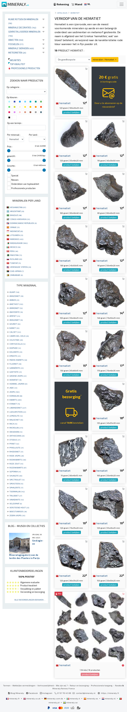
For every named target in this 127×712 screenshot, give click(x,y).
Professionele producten (24, 68)
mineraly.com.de (54, 698)
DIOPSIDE (15, 348)
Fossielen (15, 44)
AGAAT (14, 292)
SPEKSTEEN (16, 483)
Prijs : (9, 146)
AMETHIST (16, 304)
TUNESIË (15, 263)
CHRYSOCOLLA (17, 344)
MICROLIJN (16, 427)
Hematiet (75, 13)
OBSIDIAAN (15, 432)
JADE (13, 388)
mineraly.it (74, 698)
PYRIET (14, 443)
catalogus (62, 13)
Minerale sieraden (21, 48)
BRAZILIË (16, 215)
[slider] (8, 150)
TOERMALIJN (17, 491)
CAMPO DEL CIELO (19, 336)
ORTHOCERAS (16, 436)
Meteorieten (17, 52)
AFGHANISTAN (18, 207)
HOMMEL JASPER (18, 384)
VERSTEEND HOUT (19, 507)
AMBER (14, 300)
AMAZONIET (16, 296)
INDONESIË (16, 231)
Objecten (15, 39)
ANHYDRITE (16, 312)
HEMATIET (15, 380)
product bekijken (72, 112)
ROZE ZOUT (16, 463)
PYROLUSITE (16, 447)
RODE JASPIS (16, 455)
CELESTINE (16, 340)
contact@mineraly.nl (85, 693)
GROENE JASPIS (17, 376)
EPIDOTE (15, 356)
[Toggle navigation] (121, 4)
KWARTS (15, 400)
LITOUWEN (16, 235)
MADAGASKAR (19, 243)
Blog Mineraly (16, 693)
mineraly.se (70, 702)
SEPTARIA (15, 471)
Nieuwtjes (14, 60)
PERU (14, 251)
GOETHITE (15, 372)
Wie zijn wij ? (62, 685)
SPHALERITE (16, 487)
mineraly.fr (13, 698)
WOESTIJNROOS (18, 511)
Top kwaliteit (16, 64)
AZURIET (14, 324)
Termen (6, 685)
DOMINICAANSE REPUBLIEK (23, 223)
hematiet (63, 103)
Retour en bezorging (79, 685)
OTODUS (14, 439)
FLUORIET (15, 364)
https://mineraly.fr (110, 693)
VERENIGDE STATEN (20, 267)
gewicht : (11, 156)
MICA (13, 423)
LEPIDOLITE (16, 416)
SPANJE (15, 227)
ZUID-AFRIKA (17, 271)
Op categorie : (13, 87)
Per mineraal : (13, 134)
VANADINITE (16, 499)
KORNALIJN (15, 396)
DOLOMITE (15, 352)
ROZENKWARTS (17, 467)
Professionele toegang (102, 685)
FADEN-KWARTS (18, 360)
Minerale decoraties (22, 27)
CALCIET (15, 332)
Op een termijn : (14, 123)
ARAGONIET (16, 320)
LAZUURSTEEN (17, 412)
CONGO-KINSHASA (20, 219)
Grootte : (11, 165)
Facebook (32, 693)
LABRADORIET (17, 407)
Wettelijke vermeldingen (23, 685)
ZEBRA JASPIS (17, 515)
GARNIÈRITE (16, 368)
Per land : (33, 134)
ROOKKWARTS (17, 459)
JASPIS (14, 392)
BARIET (14, 328)
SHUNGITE (15, 475)
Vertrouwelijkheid (45, 685)
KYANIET (14, 404)
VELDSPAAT (15, 503)
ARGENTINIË (17, 211)
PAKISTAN (16, 255)
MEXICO (15, 247)
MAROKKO (16, 239)
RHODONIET (16, 451)
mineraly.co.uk (32, 698)
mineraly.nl (109, 698)
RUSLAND (16, 259)
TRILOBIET (15, 495)
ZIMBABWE (16, 275)
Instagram (46, 693)
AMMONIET (16, 308)
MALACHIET (16, 420)
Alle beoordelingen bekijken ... (29, 600)
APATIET (14, 316)
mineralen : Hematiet (105, 59)
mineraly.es (91, 698)
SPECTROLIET (16, 479)
